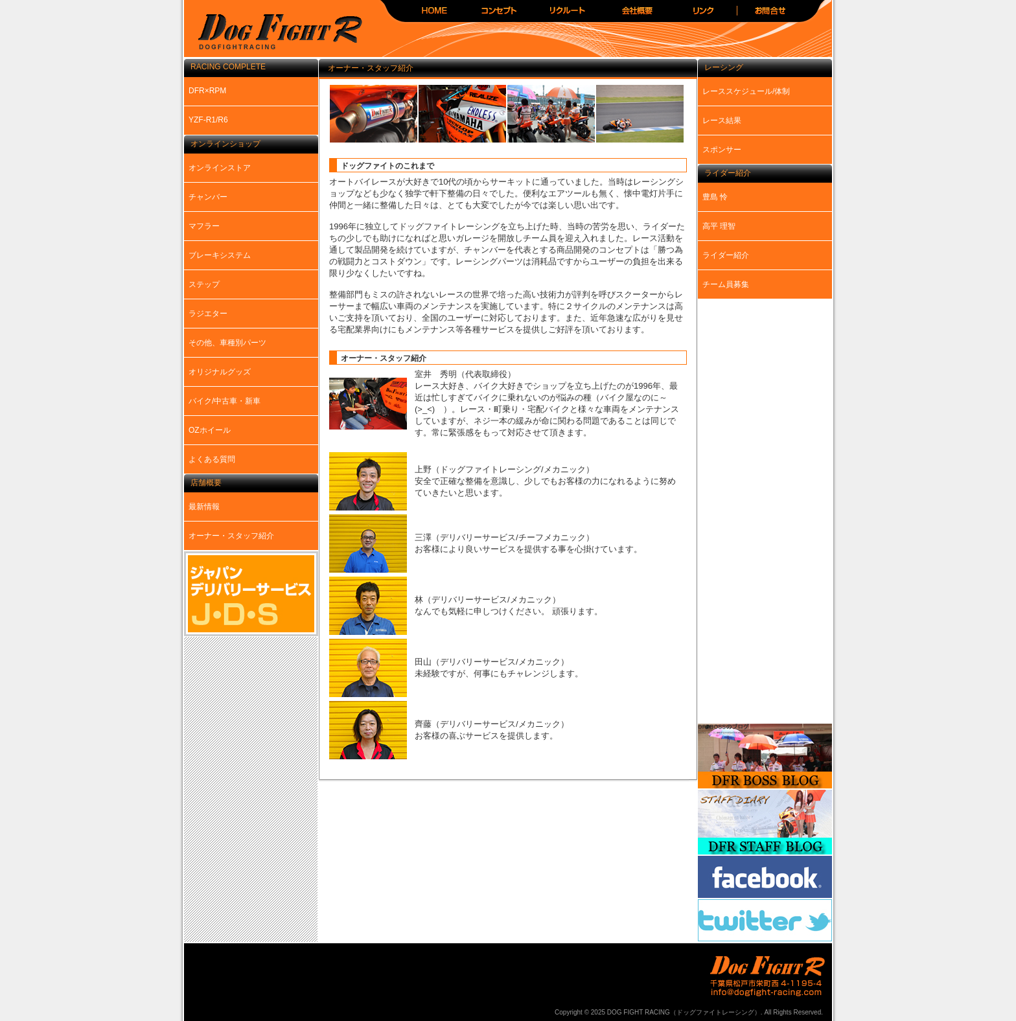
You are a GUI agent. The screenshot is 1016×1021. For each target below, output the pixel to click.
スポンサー (721, 149)
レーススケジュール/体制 (746, 91)
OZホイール (210, 430)
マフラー (204, 226)
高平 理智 (718, 226)
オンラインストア (220, 167)
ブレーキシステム (220, 255)
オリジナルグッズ (220, 371)
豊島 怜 (715, 196)
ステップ (204, 284)
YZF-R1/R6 (208, 119)
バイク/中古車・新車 (224, 401)
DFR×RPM (207, 90)
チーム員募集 (725, 284)
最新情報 (204, 506)
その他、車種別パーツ (227, 342)
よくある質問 (212, 459)
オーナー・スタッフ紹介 (231, 535)
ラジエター (208, 313)
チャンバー (208, 196)
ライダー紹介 (725, 255)
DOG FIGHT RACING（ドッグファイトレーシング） (274, 33)
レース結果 (721, 120)
